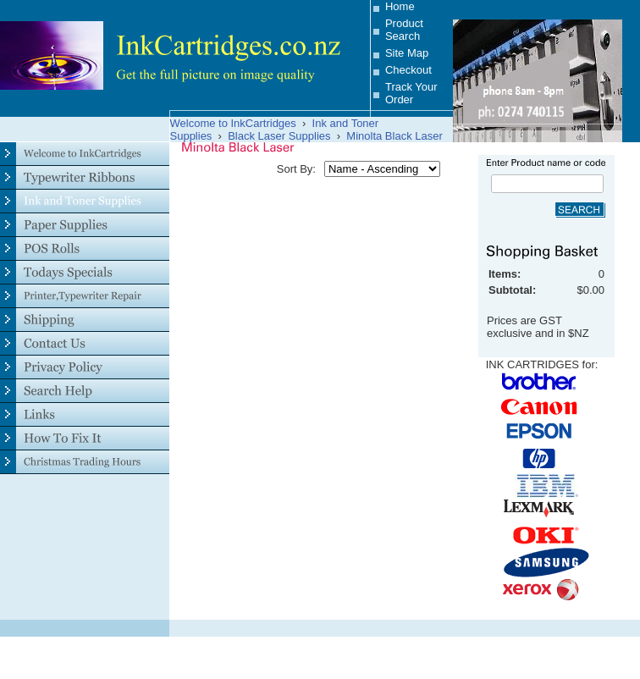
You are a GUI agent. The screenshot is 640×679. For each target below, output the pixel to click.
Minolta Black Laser (394, 136)
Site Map (406, 53)
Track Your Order (411, 93)
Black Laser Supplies (279, 136)
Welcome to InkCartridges (233, 123)
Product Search (404, 29)
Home (400, 6)
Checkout (408, 69)
